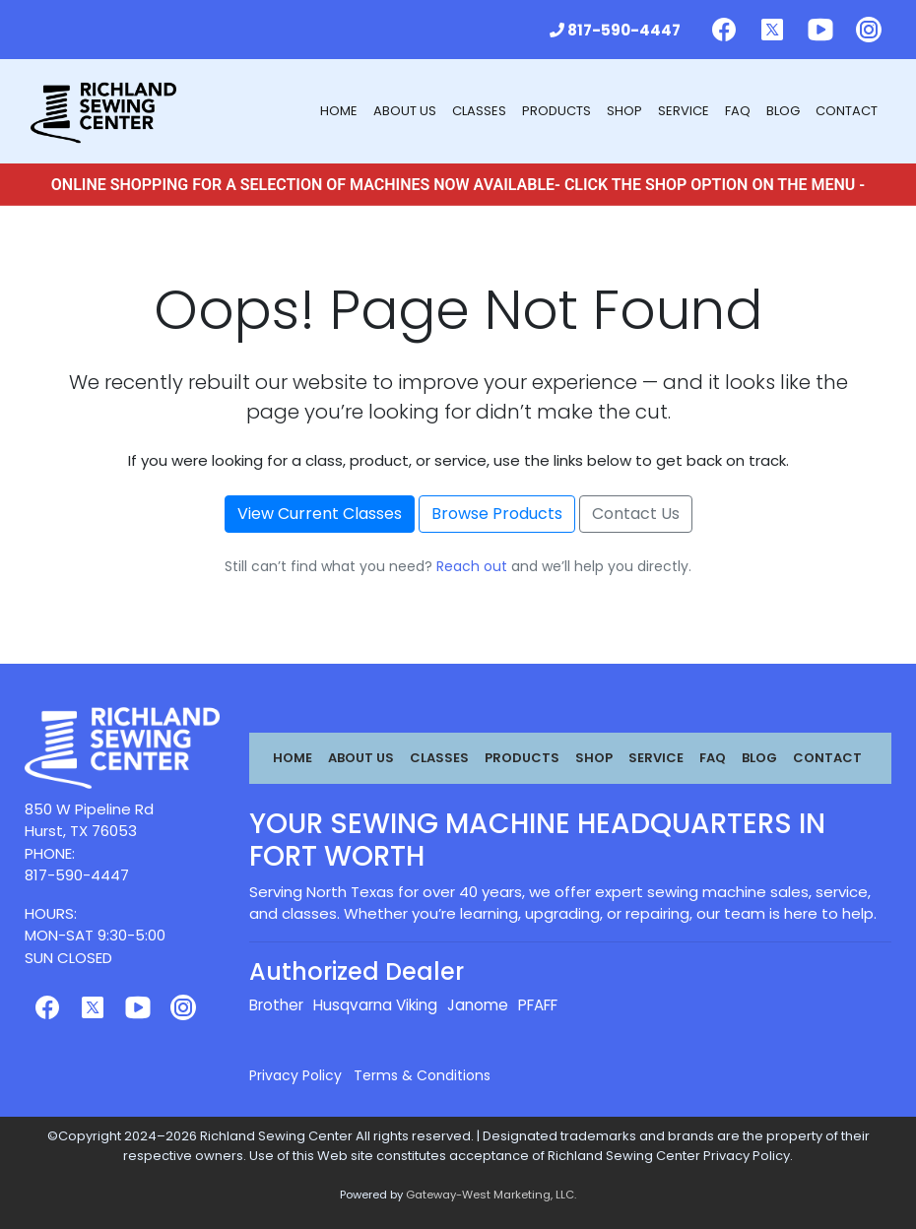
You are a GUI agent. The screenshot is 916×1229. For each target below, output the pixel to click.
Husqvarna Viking (375, 1005)
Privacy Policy (295, 1075)
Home (339, 110)
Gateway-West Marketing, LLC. (491, 1194)
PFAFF (537, 1005)
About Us (404, 110)
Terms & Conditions (422, 1075)
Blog (783, 110)
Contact (847, 110)
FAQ (738, 110)
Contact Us (636, 513)
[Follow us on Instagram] (868, 29)
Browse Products (496, 513)
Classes (479, 110)
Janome (477, 1005)
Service (683, 110)
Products (556, 110)
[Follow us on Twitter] (772, 29)
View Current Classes (319, 513)
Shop (624, 110)
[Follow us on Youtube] (820, 29)
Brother (276, 1005)
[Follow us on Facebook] (724, 29)
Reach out (471, 566)
